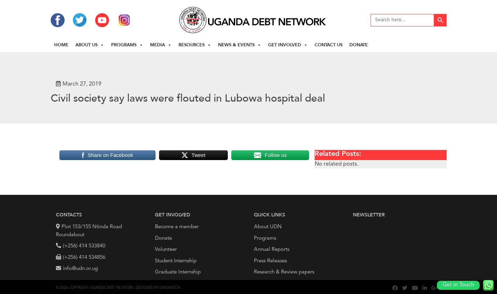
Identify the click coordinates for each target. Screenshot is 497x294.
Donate (358, 45)
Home (61, 45)
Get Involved (288, 45)
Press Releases (270, 261)
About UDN (268, 227)
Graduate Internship (178, 272)
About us (89, 45)
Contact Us (328, 45)
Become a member (177, 227)
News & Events (239, 45)
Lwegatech (169, 287)
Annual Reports (271, 249)
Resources (195, 45)
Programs (127, 45)
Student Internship (176, 261)
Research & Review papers (284, 272)
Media (161, 45)
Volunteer (166, 249)
